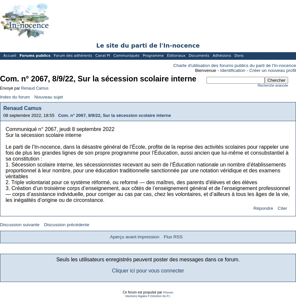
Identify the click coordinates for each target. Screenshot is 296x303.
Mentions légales (136, 296)
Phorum (168, 292)
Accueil (9, 56)
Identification (232, 70)
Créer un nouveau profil (272, 70)
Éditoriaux (176, 56)
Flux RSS (173, 236)
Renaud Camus (34, 88)
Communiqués (126, 56)
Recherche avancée (273, 85)
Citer (282, 208)
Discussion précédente (66, 224)
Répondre (263, 208)
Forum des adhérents (73, 56)
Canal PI (102, 56)
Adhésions (221, 56)
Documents (199, 56)
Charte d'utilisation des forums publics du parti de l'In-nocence (234, 65)
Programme (153, 56)
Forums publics (34, 56)
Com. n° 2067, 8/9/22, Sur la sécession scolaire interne (114, 115)
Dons (239, 56)
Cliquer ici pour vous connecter (148, 270)
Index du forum (15, 97)
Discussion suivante (19, 224)
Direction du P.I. (160, 296)
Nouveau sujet (48, 97)
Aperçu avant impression (135, 236)
